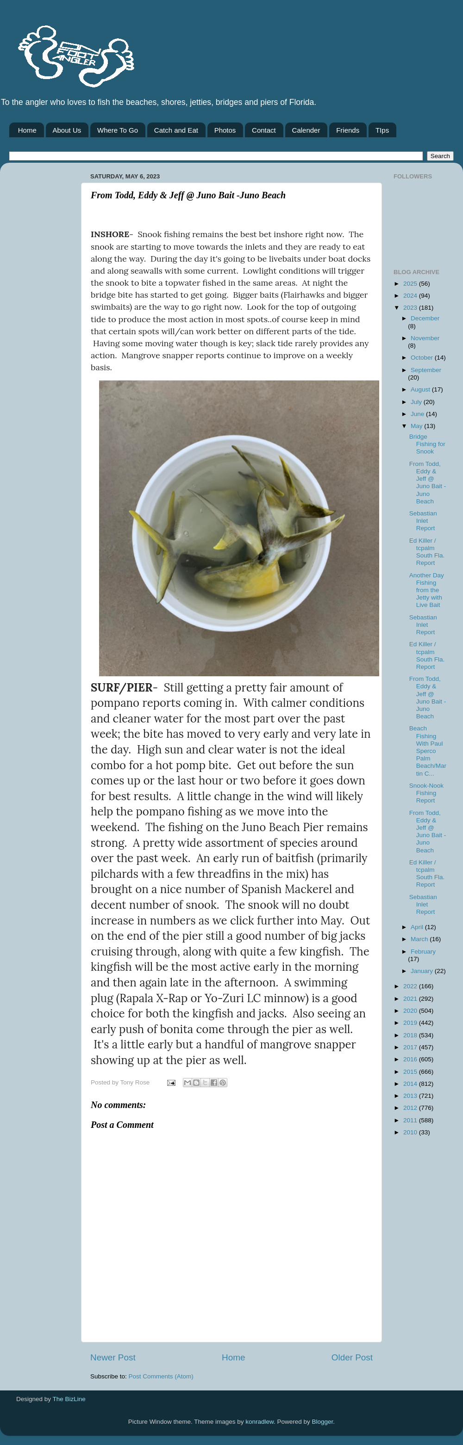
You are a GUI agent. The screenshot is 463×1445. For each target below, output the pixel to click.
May (417, 425)
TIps (382, 130)
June (418, 413)
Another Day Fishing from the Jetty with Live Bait (426, 590)
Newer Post (113, 1357)
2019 (411, 1022)
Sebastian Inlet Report (423, 521)
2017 (411, 1047)
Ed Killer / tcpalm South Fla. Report (427, 552)
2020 (411, 1010)
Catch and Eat (176, 130)
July (417, 401)
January (423, 970)
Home (27, 130)
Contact (264, 130)
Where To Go (117, 130)
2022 (411, 986)
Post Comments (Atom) (161, 1376)
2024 (411, 295)
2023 (411, 307)
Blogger (322, 1421)
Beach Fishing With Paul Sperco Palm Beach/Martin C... (427, 751)
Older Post (352, 1357)
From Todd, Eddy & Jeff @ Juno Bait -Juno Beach (427, 482)
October (423, 357)
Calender (306, 130)
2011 (411, 1120)
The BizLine (69, 1399)
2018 (411, 1035)
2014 (411, 1083)
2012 (411, 1107)
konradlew (259, 1421)
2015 (411, 1071)
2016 (411, 1059)
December (425, 318)
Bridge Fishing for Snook (427, 444)
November (425, 338)
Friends (347, 130)
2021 (411, 998)
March (420, 939)
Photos (225, 130)
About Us (67, 130)
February (423, 951)
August (421, 389)
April (418, 927)
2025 (411, 283)
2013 (411, 1095)
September (426, 370)
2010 (411, 1132)
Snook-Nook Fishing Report (426, 793)
